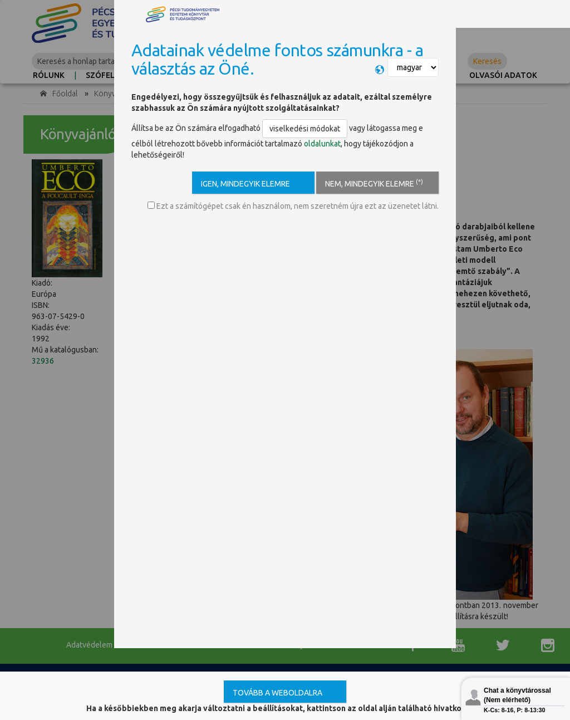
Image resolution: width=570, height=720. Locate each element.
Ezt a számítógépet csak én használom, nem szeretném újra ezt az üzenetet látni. (293, 206)
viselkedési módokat (304, 128)
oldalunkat (322, 143)
